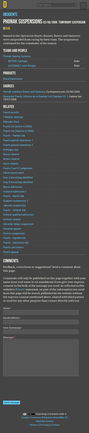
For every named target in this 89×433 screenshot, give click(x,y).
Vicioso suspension (14, 233)
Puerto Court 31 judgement (17, 168)
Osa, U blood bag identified (18, 177)
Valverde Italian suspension (18, 224)
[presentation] (16, 389)
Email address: (12, 317)
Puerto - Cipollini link (14, 237)
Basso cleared (11, 154)
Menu (83, 5)
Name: (7, 308)
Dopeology (41, 414)
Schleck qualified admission (18, 214)
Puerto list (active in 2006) (17, 126)
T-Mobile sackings (13, 117)
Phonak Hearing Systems (17, 56)
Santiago (17, 61)
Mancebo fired (11, 121)
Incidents (10, 14)
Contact (56, 425)
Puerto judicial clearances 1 (18, 140)
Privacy (20, 289)
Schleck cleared (11, 219)
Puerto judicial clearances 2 (18, 145)
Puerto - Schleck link (14, 210)
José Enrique (22, 66)
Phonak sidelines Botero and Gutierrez (24, 91)
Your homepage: (12, 327)
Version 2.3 (35, 425)
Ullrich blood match (13, 172)
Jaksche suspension (14, 205)
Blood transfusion (12, 78)
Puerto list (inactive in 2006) (18, 130)
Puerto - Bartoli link (13, 196)
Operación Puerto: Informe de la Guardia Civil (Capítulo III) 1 (35, 96)
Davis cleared (10, 163)
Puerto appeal (10, 252)
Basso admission (12, 186)
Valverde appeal (12, 228)
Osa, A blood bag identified (18, 182)
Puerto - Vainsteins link (16, 242)
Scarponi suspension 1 (15, 200)
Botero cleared (11, 158)
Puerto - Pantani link (14, 135)
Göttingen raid (10, 149)
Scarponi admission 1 (15, 191)
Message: (9, 337)
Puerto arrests (11, 112)
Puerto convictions (13, 247)
